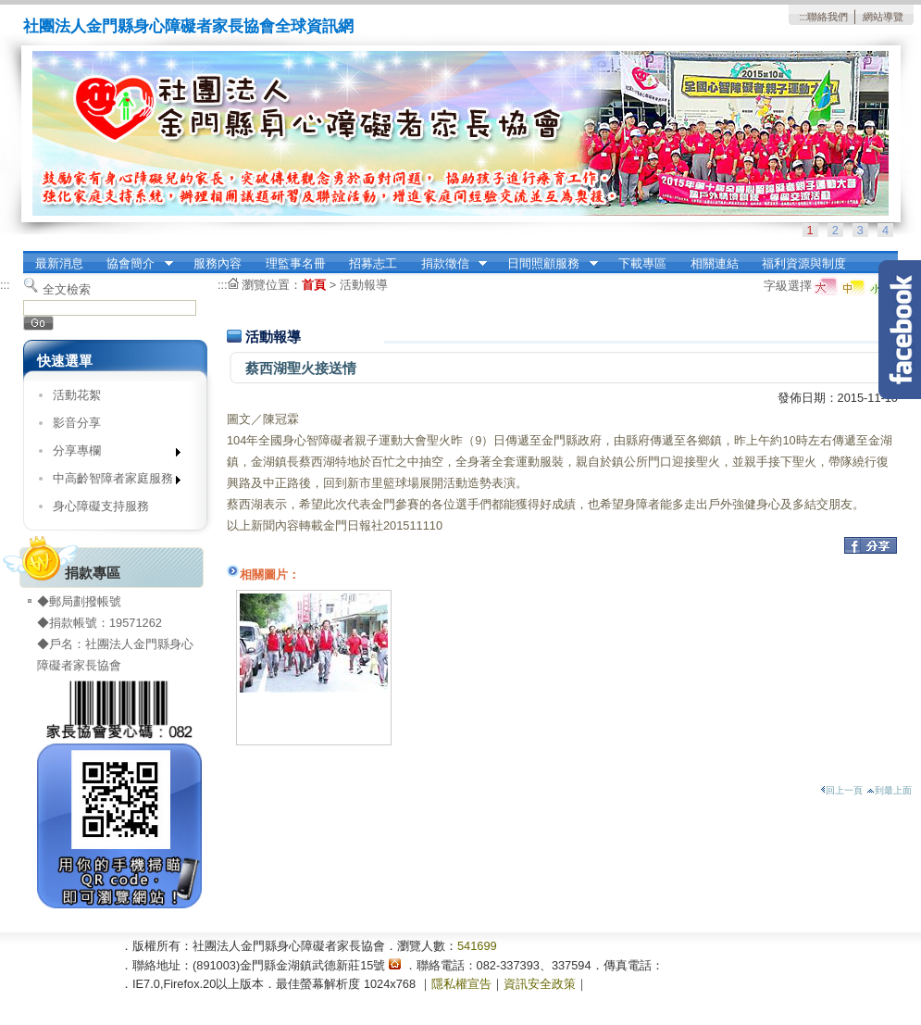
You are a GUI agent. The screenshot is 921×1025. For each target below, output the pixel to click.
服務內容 (217, 263)
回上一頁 (841, 790)
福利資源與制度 (804, 263)
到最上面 (889, 790)
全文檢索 (67, 289)
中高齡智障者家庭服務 (110, 482)
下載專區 (642, 263)
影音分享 (77, 423)
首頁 (314, 285)
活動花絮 (77, 395)
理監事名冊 (296, 263)
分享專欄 (110, 454)
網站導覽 (883, 16)
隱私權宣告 (461, 984)
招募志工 (373, 263)
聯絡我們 (827, 16)
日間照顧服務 (547, 263)
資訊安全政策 (540, 984)
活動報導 (364, 285)
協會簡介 (134, 263)
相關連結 (715, 263)
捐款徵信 (448, 263)
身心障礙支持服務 (101, 506)
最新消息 (59, 263)
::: (803, 16)
